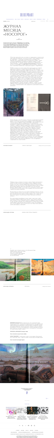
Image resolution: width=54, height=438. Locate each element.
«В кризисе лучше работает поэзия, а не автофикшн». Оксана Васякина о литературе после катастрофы (32, 418)
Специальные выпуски (10, 19)
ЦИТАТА (44, 415)
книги (13, 415)
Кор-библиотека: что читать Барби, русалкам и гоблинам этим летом (11, 417)
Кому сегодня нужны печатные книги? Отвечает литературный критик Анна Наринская (43, 418)
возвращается (19, 42)
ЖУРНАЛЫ (8, 21)
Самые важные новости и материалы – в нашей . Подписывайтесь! (27, 389)
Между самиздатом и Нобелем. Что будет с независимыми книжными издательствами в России (22, 418)
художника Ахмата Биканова (29, 63)
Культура (4, 21)
